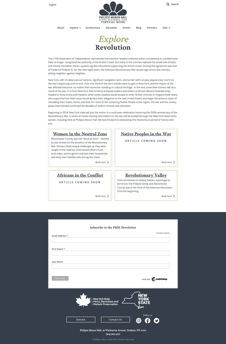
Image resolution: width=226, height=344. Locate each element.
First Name (58, 248)
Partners (152, 27)
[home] (113, 12)
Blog (138, 27)
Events (126, 27)
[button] (52, 5)
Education (111, 27)
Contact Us (115, 319)
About (60, 27)
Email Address (60, 235)
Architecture (93, 27)
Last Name (57, 262)
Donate (80, 319)
